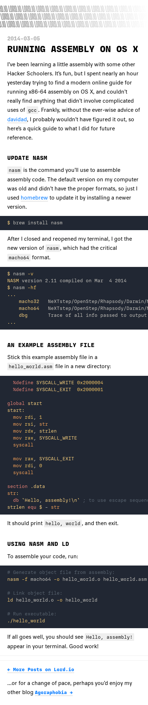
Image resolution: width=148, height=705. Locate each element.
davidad (17, 119)
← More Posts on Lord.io (40, 670)
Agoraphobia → (54, 693)
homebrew (34, 197)
